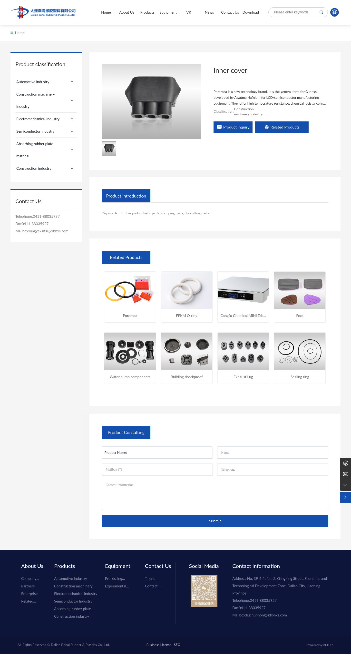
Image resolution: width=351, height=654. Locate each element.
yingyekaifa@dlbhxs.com (48, 219)
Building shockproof (187, 377)
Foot (299, 315)
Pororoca (130, 315)
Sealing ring (300, 377)
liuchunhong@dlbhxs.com (266, 615)
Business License (158, 645)
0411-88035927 (35, 211)
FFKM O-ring (186, 315)
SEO (177, 645)
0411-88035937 (46, 204)
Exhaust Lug (243, 377)
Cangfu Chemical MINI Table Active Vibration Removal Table (243, 315)
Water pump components (130, 377)
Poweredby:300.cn (319, 645)
